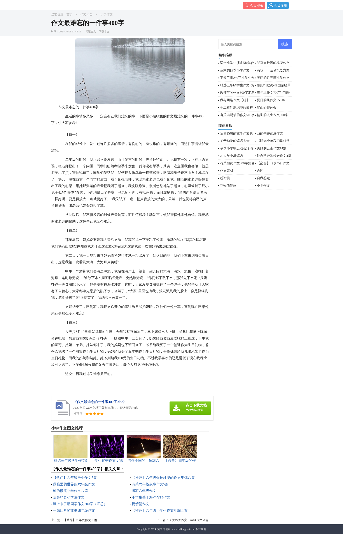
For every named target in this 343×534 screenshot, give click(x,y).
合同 (260, 170)
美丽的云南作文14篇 (271, 148)
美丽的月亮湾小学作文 (273, 78)
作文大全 (86, 14)
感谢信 (225, 178)
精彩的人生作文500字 (272, 115)
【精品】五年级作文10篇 (80, 520)
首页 (69, 14)
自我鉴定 (263, 178)
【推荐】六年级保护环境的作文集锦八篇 (163, 477)
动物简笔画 (228, 185)
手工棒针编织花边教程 (236, 107)
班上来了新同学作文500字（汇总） (80, 504)
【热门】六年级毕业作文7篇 (75, 477)
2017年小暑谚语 (231, 155)
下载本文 (104, 31)
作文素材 (226, 170)
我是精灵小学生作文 (68, 497)
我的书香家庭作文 (270, 133)
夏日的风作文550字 (271, 100)
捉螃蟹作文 (140, 504)
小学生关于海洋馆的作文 (151, 497)
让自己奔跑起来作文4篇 (274, 155)
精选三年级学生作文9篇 (237, 85)
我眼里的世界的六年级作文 (74, 484)
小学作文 (106, 14)
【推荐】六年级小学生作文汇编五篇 (160, 510)
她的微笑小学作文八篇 (70, 491)
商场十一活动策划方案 (273, 70)
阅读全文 (91, 31)
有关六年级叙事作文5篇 (150, 484)
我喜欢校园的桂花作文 (273, 63)
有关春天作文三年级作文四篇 (189, 520)
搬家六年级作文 (144, 491)
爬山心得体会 (266, 107)
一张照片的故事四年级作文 (74, 510)
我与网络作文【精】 (235, 100)
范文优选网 (163, 529)
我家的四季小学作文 (235, 70)
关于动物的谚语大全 (235, 141)
